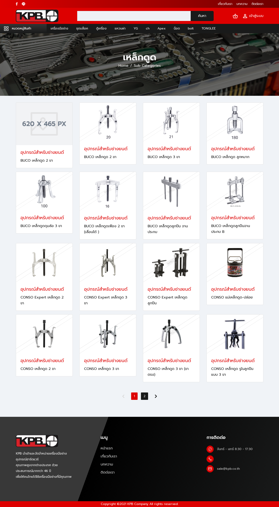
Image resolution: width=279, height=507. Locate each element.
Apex (161, 28)
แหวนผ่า (120, 28)
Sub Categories (147, 65)
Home (123, 65)
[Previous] (123, 396)
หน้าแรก (107, 448)
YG (136, 28)
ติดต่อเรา (108, 472)
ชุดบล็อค (82, 28)
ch (147, 28)
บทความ (107, 464)
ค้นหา (202, 16)
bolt (191, 28)
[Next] (155, 396)
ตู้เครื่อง (101, 28)
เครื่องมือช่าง (59, 28)
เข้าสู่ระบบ (252, 16)
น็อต (177, 28)
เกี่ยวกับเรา (109, 456)
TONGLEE (209, 28)
